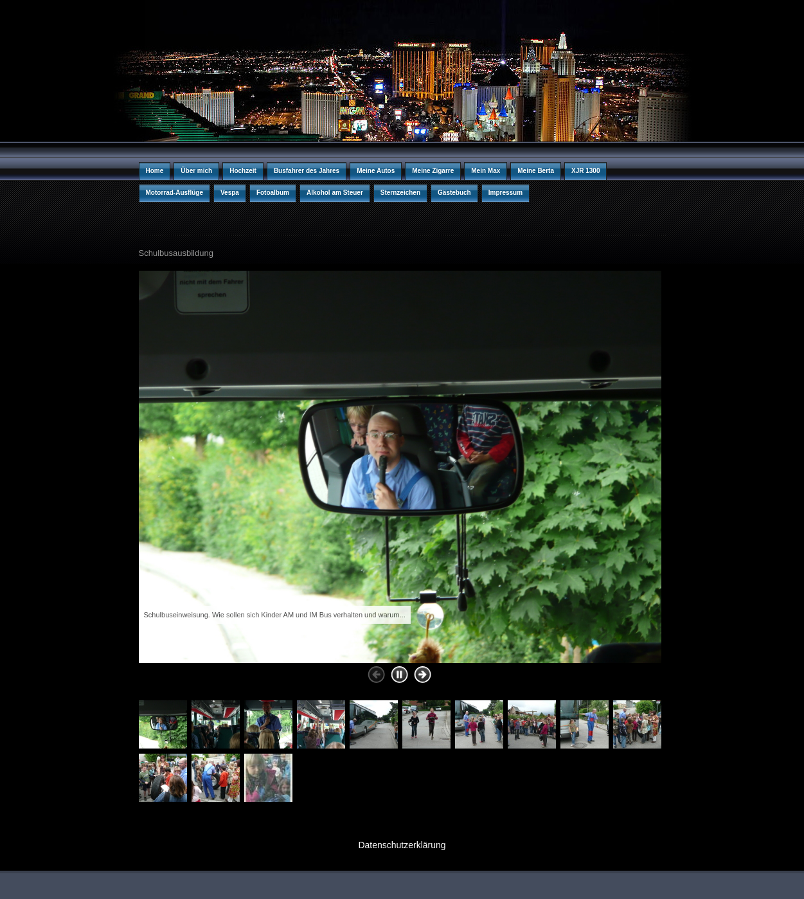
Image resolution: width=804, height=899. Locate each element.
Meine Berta (535, 170)
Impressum (505, 192)
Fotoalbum (272, 192)
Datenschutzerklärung (401, 845)
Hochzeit (242, 170)
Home (155, 170)
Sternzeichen (400, 192)
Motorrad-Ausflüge (174, 192)
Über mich (196, 170)
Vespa (229, 192)
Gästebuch (454, 192)
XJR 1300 (585, 170)
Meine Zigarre (433, 170)
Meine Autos (376, 170)
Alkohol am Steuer (335, 192)
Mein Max (485, 170)
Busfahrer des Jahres (306, 170)
